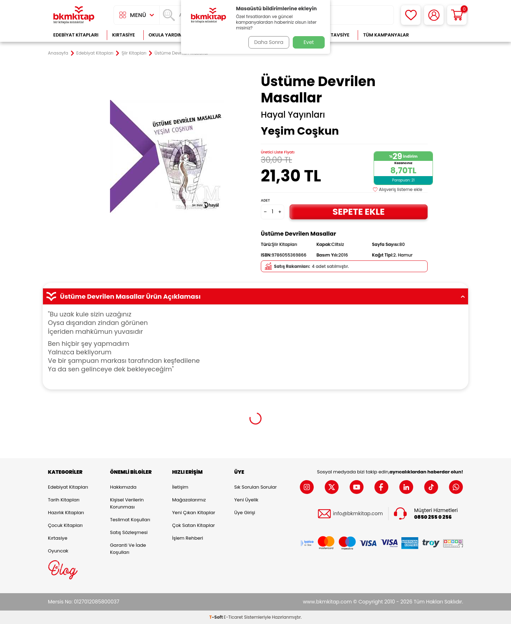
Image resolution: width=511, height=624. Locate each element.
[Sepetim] (457, 15)
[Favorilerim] (411, 15)
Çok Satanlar (440, 35)
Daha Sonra (267, 42)
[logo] (74, 15)
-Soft (216, 617)
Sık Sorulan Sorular (255, 487)
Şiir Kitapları (134, 53)
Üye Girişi (244, 512)
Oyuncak (58, 550)
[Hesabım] (434, 15)
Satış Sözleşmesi (129, 532)
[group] (166, 156)
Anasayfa (58, 53)
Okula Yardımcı (168, 35)
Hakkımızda (123, 487)
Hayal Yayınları (293, 114)
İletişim (180, 487)
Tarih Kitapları (63, 499)
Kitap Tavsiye (333, 35)
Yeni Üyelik (246, 499)
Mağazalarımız (189, 499)
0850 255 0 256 (433, 517)
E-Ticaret (233, 617)
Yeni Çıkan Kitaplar (193, 512)
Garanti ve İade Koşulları (128, 549)
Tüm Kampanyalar (386, 35)
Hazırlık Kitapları (66, 512)
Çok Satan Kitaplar (193, 525)
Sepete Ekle (358, 211)
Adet (265, 200)
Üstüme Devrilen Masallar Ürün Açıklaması (255, 296)
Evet (309, 42)
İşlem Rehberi (187, 538)
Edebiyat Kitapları (75, 35)
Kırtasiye (123, 35)
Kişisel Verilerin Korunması (127, 503)
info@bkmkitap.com (358, 513)
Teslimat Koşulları (130, 519)
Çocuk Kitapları (65, 525)
